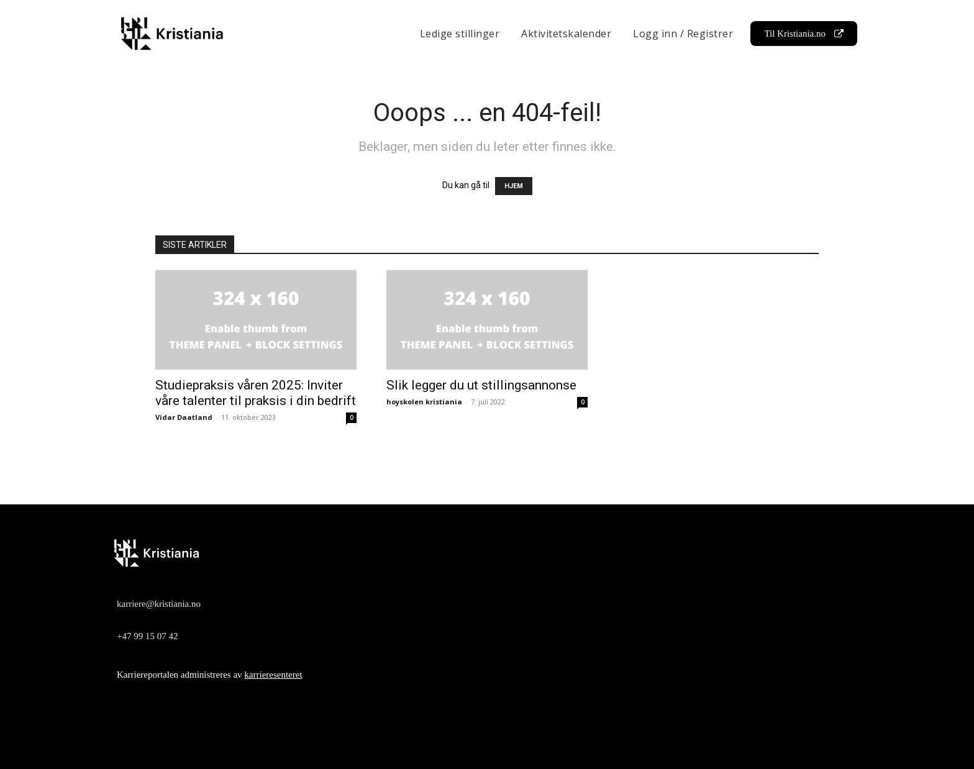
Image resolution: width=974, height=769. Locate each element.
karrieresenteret (273, 675)
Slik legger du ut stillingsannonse (481, 385)
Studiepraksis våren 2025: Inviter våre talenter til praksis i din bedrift (255, 393)
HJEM (513, 186)
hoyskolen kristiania (424, 401)
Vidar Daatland (183, 417)
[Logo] (484, 552)
